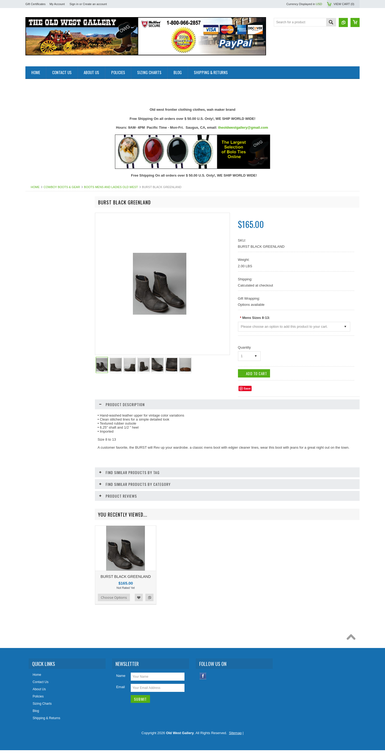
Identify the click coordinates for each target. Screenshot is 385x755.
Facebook (203, 680)
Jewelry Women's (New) (45, 357)
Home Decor (37, 339)
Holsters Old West (41, 330)
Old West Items (39, 403)
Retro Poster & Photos (44, 457)
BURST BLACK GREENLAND (126, 576)
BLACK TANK (57, 557)
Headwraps (36, 321)
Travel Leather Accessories (47, 475)
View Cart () (344, 4)
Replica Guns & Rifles (44, 439)
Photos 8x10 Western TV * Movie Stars (56, 412)
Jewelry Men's (38, 348)
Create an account (95, 4)
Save (247, 388)
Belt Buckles (37, 267)
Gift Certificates (35, 4)
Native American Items (44, 394)
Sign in (74, 4)
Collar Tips (36, 285)
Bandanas (35, 248)
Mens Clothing (38, 385)
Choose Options (44, 577)
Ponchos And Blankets (44, 430)
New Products (38, 221)
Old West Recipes (41, 230)
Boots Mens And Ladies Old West (111, 187)
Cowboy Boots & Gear (62, 187)
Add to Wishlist (72, 577)
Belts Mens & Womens (44, 258)
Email (120, 692)
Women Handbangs (42, 466)
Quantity (244, 347)
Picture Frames (39, 421)
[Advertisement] (122, 91)
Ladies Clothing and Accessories (51, 366)
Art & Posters (37, 239)
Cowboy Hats (37, 303)
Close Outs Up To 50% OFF (48, 212)
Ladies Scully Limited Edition (48, 375)
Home (35, 187)
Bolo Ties (34, 276)
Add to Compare (83, 577)
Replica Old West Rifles (45, 448)
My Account (57, 4)
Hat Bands (35, 312)
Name (120, 680)
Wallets (33, 484)
